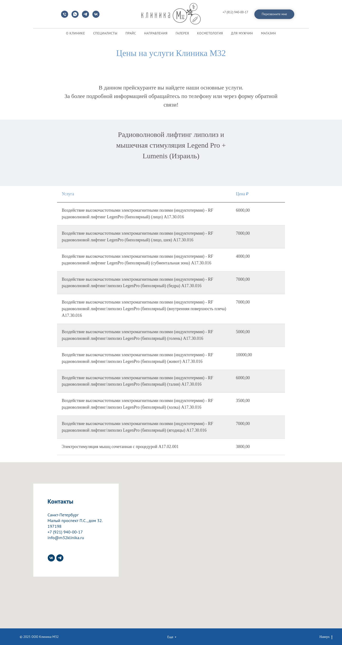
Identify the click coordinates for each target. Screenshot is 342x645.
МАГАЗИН (268, 33)
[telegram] (85, 16)
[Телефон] (64, 16)
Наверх (325, 637)
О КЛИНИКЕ (75, 33)
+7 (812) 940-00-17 (235, 12)
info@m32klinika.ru (235, 16)
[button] (274, 14)
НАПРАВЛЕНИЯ (156, 33)
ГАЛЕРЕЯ (182, 33)
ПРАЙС (130, 33)
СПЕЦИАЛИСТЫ (105, 33)
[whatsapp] (75, 16)
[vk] (96, 16)
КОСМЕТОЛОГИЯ (210, 33)
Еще (170, 637)
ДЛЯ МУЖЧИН (242, 33)
